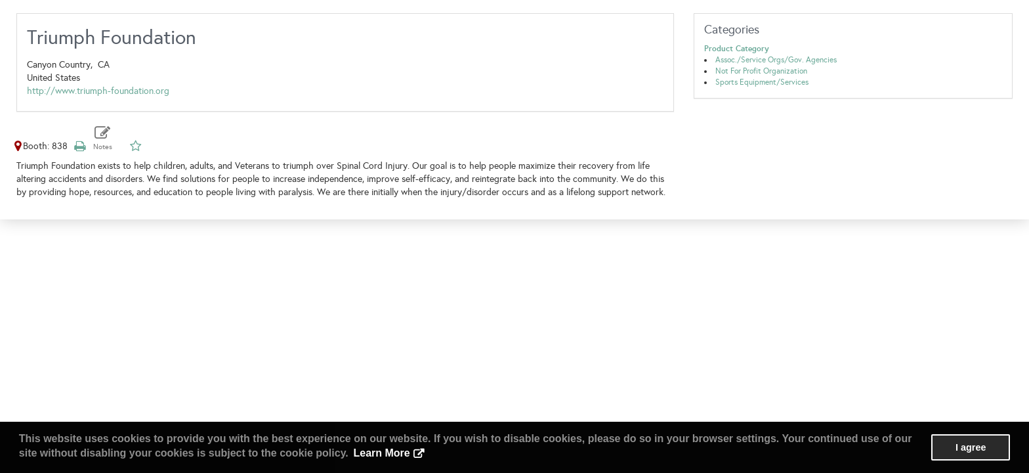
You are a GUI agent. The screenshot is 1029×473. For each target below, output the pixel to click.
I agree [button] (971, 447)
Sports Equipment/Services (761, 82)
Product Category (736, 48)
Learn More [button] (381, 453)
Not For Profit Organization (761, 71)
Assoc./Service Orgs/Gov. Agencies (776, 59)
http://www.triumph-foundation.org (98, 91)
